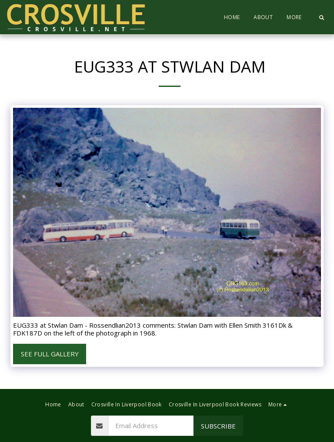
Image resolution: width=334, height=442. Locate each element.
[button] (321, 17)
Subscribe (218, 426)
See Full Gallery (50, 353)
